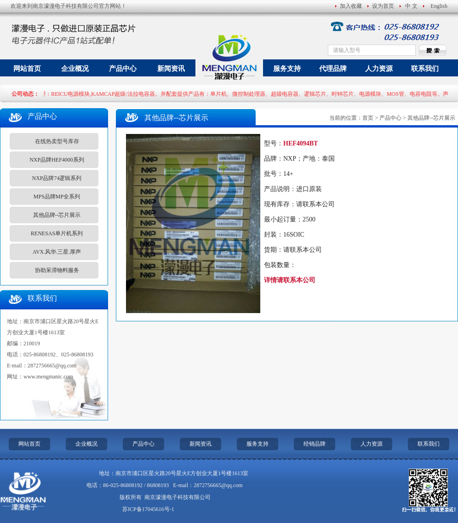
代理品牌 (333, 68)
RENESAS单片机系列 (57, 233)
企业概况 (75, 68)
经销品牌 (314, 444)
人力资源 (379, 68)
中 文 (411, 6)
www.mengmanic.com (48, 376)
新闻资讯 (171, 68)
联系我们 (425, 68)
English (438, 6)
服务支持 (287, 68)
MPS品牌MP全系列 (57, 196)
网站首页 (27, 68)
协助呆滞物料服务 (57, 270)
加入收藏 (351, 6)
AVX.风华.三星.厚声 (57, 252)
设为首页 (383, 6)
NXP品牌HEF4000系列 (56, 160)
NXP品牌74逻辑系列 (56, 178)
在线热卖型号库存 (57, 141)
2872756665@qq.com (52, 365)
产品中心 (123, 68)
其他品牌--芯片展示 (57, 215)
